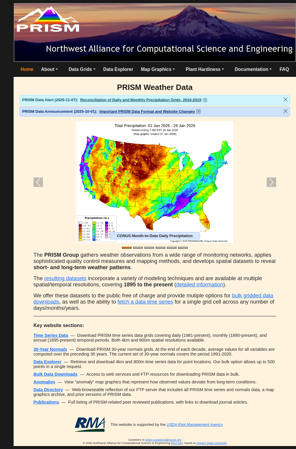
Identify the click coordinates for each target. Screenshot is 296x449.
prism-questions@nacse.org (163, 439)
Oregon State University (211, 443)
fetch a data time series (145, 302)
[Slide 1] (126, 248)
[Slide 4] (160, 248)
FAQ (284, 69)
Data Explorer (118, 69)
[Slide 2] (138, 248)
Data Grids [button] (80, 69)
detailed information (199, 285)
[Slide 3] (149, 248)
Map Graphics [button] (156, 69)
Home (26, 69)
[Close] (285, 99)
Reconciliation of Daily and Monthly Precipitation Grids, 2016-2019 (140, 100)
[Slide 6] (183, 248)
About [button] (47, 69)
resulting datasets (65, 278)
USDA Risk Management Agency (195, 424)
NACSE (177, 443)
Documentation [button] (251, 69)
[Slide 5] (171, 248)
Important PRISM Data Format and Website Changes (147, 111)
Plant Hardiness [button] (203, 69)
